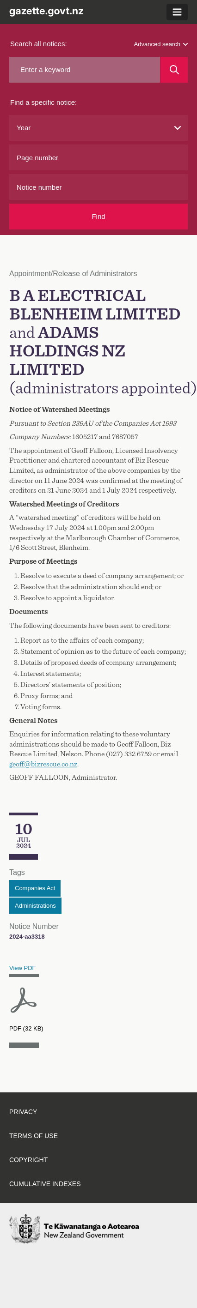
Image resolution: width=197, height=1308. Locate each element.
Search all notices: (38, 44)
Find (98, 216)
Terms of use (33, 1135)
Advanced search (161, 44)
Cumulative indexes (45, 1183)
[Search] (174, 70)
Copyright (28, 1159)
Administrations (35, 905)
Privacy (23, 1111)
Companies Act (35, 888)
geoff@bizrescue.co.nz (43, 764)
